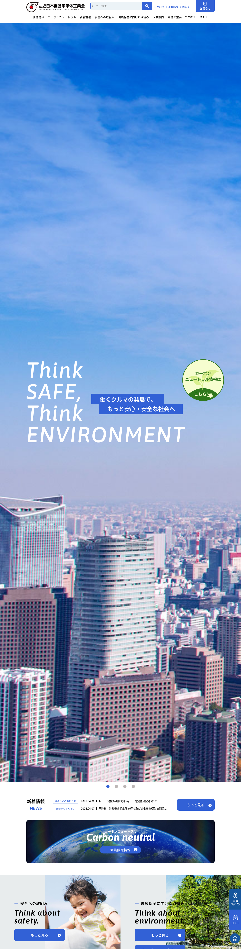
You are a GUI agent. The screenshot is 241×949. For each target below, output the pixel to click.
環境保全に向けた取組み (133, 17)
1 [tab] (108, 787)
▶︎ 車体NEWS (172, 6)
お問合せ (205, 6)
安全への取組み (104, 17)
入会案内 (158, 17)
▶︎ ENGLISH (185, 6)
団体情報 (38, 17)
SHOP (235, 920)
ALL (204, 17)
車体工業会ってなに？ (182, 17)
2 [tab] (116, 787)
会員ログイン (235, 899)
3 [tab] (125, 787)
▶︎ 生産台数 (159, 6)
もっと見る (196, 804)
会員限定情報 (120, 849)
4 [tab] (133, 787)
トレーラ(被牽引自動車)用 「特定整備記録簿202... (129, 801)
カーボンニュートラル (62, 17)
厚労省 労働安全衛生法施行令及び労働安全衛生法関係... (132, 808)
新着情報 (85, 17)
